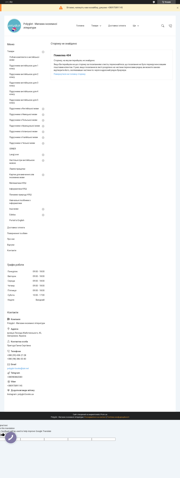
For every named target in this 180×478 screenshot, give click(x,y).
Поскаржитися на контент (95, 417)
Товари (94, 25)
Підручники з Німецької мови (23, 114)
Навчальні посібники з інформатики (20, 201)
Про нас (11, 239)
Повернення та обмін (17, 233)
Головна (80, 25)
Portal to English (16, 220)
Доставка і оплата (117, 25)
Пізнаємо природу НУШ (20, 194)
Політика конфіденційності (118, 417)
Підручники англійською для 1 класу (23, 67)
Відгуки (10, 245)
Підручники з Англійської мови (24, 108)
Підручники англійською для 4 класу (23, 93)
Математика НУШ (17, 183)
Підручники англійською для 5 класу (23, 101)
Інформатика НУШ (18, 189)
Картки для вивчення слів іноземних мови (21, 176)
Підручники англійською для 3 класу (23, 84)
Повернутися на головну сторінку (70, 74)
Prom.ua (104, 415)
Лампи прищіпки (17, 169)
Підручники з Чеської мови (22, 143)
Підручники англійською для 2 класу (23, 75)
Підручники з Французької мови (24, 126)
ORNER (12, 149)
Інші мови (13, 209)
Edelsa (12, 214)
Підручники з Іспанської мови (23, 131)
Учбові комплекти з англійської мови (24, 58)
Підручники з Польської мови (23, 120)
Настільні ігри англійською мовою (22, 161)
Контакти (11, 250)
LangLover (14, 154)
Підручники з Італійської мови (23, 137)
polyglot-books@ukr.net (18, 368)
